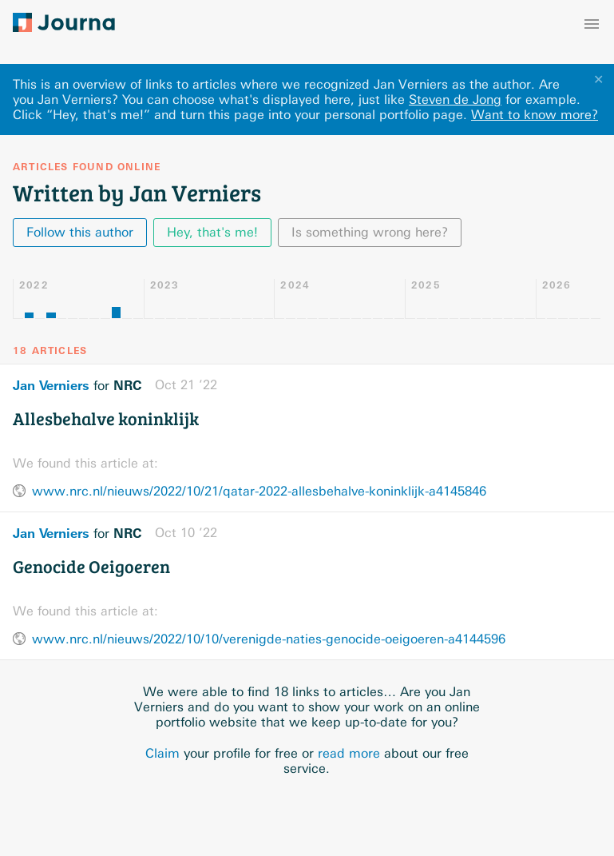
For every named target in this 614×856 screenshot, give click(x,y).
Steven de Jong (455, 99)
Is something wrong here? (369, 232)
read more (349, 753)
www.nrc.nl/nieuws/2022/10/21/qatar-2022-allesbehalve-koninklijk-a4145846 (259, 491)
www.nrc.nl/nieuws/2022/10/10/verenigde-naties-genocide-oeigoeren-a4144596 (268, 639)
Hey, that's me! (212, 232)
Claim (162, 753)
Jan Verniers (51, 385)
